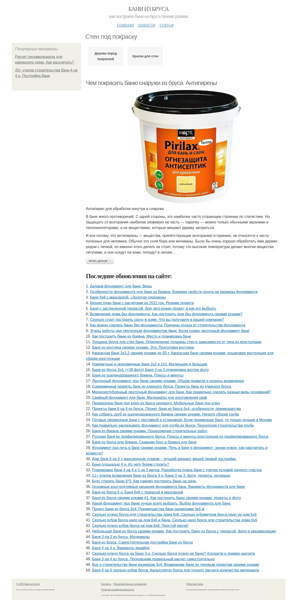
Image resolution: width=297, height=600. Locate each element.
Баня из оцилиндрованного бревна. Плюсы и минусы (138, 375)
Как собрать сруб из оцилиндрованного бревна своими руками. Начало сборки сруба (165, 414)
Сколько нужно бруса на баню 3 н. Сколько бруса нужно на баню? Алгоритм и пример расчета (173, 553)
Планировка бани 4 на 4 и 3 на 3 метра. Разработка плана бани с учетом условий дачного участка (177, 470)
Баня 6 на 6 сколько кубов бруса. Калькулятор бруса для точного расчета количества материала (175, 570)
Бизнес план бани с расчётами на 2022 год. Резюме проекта (142, 303)
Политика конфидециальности (117, 589)
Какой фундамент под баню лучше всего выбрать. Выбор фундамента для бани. (161, 503)
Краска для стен (145, 56)
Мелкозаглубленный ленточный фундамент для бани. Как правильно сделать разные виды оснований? (181, 392)
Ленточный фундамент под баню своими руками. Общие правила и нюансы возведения (168, 381)
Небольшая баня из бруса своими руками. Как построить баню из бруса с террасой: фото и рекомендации (184, 531)
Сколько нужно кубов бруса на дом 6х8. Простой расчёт (140, 526)
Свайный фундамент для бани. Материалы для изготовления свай (149, 398)
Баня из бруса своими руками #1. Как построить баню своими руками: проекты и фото (166, 498)
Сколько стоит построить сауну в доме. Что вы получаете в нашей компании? (157, 320)
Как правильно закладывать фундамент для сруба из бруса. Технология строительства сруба (173, 425)
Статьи (166, 24)
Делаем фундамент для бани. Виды (121, 286)
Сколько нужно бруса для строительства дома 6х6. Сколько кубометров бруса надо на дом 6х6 (174, 514)
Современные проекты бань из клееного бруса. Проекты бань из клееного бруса (161, 386)
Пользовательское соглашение (130, 584)
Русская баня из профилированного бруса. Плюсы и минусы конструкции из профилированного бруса (180, 437)
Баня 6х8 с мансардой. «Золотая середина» (128, 297)
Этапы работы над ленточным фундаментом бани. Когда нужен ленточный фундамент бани (169, 331)
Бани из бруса (148, 9)
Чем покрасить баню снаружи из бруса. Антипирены (151, 82)
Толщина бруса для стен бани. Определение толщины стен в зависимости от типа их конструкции (176, 342)
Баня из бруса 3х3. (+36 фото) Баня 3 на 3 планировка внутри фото (150, 370)
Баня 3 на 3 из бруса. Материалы (121, 537)
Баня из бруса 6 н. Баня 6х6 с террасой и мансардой (137, 492)
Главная (125, 24)
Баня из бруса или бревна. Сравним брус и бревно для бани (144, 442)
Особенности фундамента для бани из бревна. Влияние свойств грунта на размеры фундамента (174, 292)
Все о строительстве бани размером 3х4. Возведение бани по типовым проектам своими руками (175, 565)
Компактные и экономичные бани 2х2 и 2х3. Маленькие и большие (149, 364)
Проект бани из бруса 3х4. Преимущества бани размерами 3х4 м (148, 509)
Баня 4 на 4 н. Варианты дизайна (121, 548)
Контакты (106, 584)
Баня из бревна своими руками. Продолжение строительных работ (150, 431)
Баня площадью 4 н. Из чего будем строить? (130, 464)
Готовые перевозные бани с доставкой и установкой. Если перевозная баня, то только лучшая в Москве (182, 420)
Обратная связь (194, 584)
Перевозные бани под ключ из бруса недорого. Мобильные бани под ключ (156, 403)
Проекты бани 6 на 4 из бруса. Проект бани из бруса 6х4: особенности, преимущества (166, 409)
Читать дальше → (99, 260)
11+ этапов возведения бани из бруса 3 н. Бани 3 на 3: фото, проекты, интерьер (161, 475)
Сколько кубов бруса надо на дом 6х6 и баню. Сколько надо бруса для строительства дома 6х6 (174, 520)
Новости (146, 24)
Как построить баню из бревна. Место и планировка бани (141, 336)
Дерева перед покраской (106, 56)
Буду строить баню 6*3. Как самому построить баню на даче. (144, 481)
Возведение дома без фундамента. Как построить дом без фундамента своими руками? (166, 314)
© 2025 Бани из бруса (28, 584)
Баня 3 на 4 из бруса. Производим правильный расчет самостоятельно (153, 559)
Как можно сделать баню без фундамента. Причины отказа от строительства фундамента (167, 325)
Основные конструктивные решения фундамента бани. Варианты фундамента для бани (168, 487)
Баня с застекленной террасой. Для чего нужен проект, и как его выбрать (153, 308)
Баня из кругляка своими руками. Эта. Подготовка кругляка (143, 347)
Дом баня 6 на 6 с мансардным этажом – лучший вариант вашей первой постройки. (164, 459)
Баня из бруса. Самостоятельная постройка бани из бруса (142, 542)
